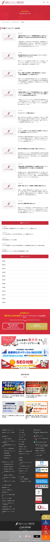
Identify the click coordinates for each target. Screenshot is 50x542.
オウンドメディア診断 (6, 498)
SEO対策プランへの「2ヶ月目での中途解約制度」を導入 (24, 250)
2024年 (3, 268)
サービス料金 (21, 432)
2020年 (3, 283)
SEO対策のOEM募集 (39, 448)
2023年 (3, 272)
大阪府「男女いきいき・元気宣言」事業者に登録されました (32, 185)
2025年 (3, 264)
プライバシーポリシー (40, 459)
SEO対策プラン (5, 436)
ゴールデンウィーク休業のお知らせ (26, 113)
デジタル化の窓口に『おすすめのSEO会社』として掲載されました (24, 233)
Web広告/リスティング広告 (7, 461)
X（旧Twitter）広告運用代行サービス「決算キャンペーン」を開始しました (24, 227)
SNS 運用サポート (6, 506)
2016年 (3, 298)
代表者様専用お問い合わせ (45, 523)
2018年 (3, 291)
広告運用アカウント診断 (26, 481)
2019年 (3, 287)
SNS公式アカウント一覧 (24, 453)
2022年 (3, 276)
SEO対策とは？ (7, 457)
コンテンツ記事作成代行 (9, 448)
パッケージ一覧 (22, 434)
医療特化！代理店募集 (40, 450)
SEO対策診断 (7, 453)
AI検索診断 (45, 533)
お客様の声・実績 (22, 446)
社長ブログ (22, 439)
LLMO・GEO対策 (7, 438)
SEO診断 (46, 528)
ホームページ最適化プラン (7, 489)
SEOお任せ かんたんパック (9, 450)
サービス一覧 (21, 430)
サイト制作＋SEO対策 (6, 485)
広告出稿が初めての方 (8, 464)
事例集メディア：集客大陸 (25, 451)
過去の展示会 (21, 444)
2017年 (3, 294)
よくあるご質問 (38, 455)
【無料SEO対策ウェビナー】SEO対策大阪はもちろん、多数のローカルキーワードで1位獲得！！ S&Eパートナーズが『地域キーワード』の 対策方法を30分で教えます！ (33, 94)
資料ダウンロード (45, 538)
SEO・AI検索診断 (24, 478)
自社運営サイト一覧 (23, 470)
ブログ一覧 (21, 437)
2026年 (3, 261)
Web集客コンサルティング (7, 430)
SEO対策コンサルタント (26, 466)
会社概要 (20, 457)
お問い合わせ (46, 518)
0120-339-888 (25, 527)
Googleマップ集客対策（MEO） (8, 500)
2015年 (3, 302)
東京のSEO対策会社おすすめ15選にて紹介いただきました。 (32, 148)
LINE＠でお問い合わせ (40, 442)
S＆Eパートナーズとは (23, 468)
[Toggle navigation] (47, 2)
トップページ (7, 22)
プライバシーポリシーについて (20, 538)
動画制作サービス (5, 487)
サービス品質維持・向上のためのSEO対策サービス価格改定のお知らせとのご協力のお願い (24, 244)
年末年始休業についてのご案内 (24, 238)
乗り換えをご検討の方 (8, 469)
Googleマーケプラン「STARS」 (8, 432)
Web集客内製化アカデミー (8, 509)
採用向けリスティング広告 (9, 481)
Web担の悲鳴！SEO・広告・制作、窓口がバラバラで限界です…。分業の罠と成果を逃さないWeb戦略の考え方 (37, 417)
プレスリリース (15, 22)
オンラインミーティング (40, 452)
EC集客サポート (5, 492)
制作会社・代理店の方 (8, 475)
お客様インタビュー (23, 449)
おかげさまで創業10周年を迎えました (27, 203)
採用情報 (20, 460)
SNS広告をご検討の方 (8, 466)
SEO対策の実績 (7, 455)
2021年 (3, 279)
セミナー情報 (21, 441)
